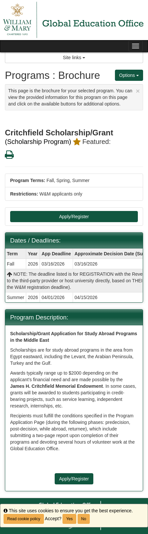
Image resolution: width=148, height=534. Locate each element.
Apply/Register (74, 216)
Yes (69, 519)
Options (129, 75)
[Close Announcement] (138, 90)
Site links (74, 57)
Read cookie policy (23, 519)
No (83, 519)
